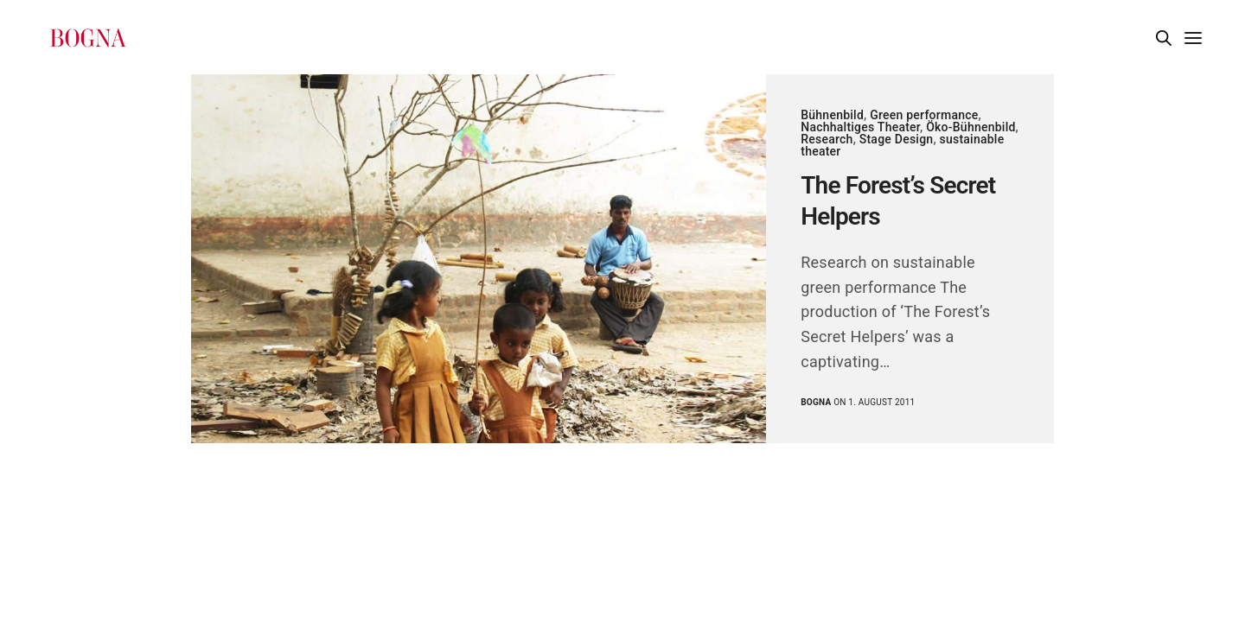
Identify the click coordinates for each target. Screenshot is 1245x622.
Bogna (816, 402)
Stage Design (896, 139)
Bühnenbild (832, 115)
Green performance (924, 115)
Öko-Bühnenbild (970, 127)
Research (826, 139)
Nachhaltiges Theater (860, 127)
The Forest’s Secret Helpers (898, 201)
